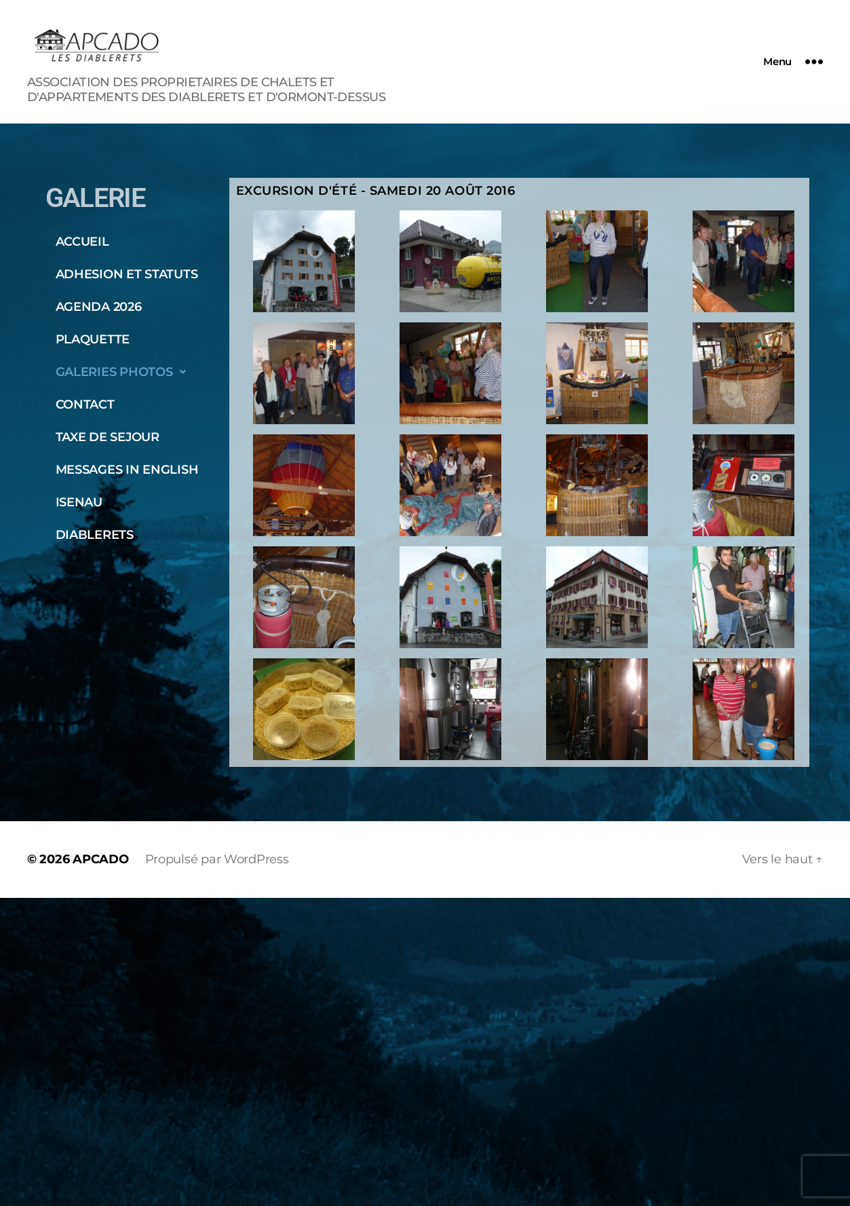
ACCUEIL (82, 241)
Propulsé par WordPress (217, 859)
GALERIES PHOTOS (125, 372)
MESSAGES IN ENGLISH (127, 469)
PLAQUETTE (93, 339)
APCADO (100, 859)
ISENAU (79, 502)
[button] (134, 372)
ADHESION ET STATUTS (127, 274)
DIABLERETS (95, 534)
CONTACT (85, 404)
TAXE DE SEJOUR (107, 437)
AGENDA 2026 (99, 306)
